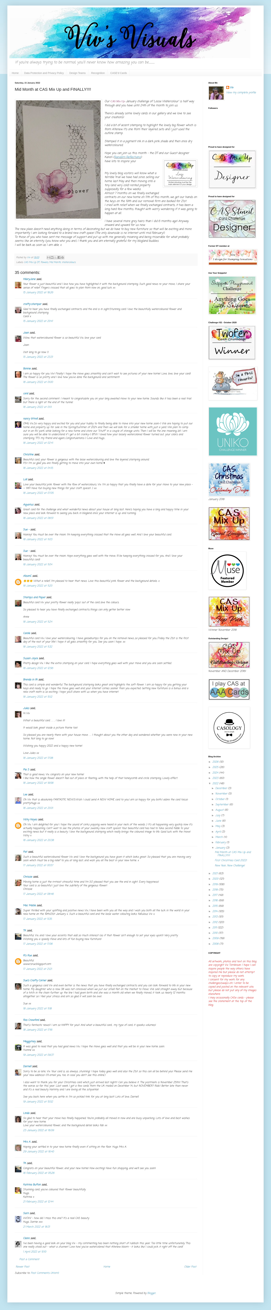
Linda (26, 1113)
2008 (215, 944)
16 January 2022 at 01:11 (37, 407)
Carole (26, 633)
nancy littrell (30, 419)
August (220, 810)
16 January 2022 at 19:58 (38, 783)
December (221, 788)
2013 (215, 917)
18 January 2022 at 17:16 (37, 1030)
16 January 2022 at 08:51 (38, 518)
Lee (25, 795)
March (219, 837)
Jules (26, 708)
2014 (215, 911)
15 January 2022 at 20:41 (38, 321)
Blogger (151, 1293)
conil (25, 394)
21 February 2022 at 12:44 (38, 1202)
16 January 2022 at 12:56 (38, 668)
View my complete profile (241, 93)
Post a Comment (29, 1259)
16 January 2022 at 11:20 (37, 586)
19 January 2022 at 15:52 (38, 1102)
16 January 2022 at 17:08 (38, 758)
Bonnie (27, 369)
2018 (215, 890)
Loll (25, 480)
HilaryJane (29, 279)
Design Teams (77, 73)
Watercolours (69, 262)
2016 (215, 901)
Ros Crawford (31, 1020)
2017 (215, 895)
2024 (215, 773)
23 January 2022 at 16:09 (38, 1130)
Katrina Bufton (32, 1185)
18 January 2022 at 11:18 (37, 1009)
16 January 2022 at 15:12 (37, 697)
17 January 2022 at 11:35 (37, 919)
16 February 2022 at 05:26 (38, 1173)
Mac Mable (29, 906)
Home (15, 73)
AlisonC (27, 576)
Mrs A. (27, 1142)
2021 (215, 874)
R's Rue (27, 956)
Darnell (27, 1066)
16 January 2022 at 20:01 (38, 808)
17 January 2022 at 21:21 (37, 969)
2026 (215, 762)
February (221, 843)
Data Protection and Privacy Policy (44, 73)
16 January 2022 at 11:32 (37, 647)
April (218, 832)
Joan (26, 333)
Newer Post (22, 1267)
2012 (215, 922)
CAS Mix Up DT (31, 262)
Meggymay (29, 1042)
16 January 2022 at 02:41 (38, 443)
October (220, 799)
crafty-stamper (32, 304)
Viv (231, 88)
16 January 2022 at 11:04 (37, 565)
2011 (215, 928)
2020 (215, 879)
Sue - (26, 530)
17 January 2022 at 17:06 (38, 944)
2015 (215, 906)
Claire (26, 1238)
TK (24, 931)
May (218, 826)
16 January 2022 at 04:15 (38, 468)
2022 (215, 784)
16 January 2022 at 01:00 (38, 382)
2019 (215, 884)
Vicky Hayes (30, 820)
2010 (215, 933)
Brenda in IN (30, 680)
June (218, 821)
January (220, 848)
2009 (215, 938)
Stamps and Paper (34, 597)
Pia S (26, 770)
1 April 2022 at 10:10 (34, 1252)
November (221, 794)
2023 (215, 778)
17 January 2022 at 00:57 (38, 865)
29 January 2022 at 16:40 (38, 1152)
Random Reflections (127, 157)
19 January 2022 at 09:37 (38, 1055)
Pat (25, 852)
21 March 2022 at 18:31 (36, 1227)
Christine (28, 455)
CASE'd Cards (118, 73)
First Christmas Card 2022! (231, 860)
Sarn (26, 1213)
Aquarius (28, 505)
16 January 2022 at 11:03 (37, 539)
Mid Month (55, 262)
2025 (215, 767)
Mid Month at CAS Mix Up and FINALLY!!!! (233, 853)
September (222, 805)
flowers (44, 262)
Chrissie (27, 877)
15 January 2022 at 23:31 (38, 357)
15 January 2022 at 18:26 (38, 293)
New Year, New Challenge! (230, 866)
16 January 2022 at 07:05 (38, 493)
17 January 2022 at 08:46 (38, 894)
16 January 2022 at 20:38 (38, 840)
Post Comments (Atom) (45, 1273)
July (218, 816)
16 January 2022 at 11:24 (37, 622)
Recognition (98, 73)
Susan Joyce (30, 658)
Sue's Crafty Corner (34, 981)
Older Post (190, 1267)
